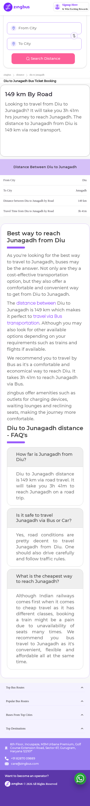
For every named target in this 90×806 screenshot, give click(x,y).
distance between (36, 303)
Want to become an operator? (27, 776)
